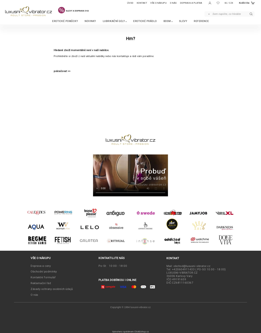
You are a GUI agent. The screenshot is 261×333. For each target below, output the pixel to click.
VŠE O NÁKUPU (158, 3)
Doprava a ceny (41, 265)
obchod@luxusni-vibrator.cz (191, 266)
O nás (34, 294)
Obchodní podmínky (44, 271)
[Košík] (246, 2)
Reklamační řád (41, 283)
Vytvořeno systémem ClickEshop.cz (130, 331)
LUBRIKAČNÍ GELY (114, 21)
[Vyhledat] (208, 14)
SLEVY (183, 21)
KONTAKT (142, 3)
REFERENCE (201, 21)
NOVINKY (90, 21)
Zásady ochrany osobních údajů (52, 289)
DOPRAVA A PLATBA (191, 3)
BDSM (167, 21)
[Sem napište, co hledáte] (233, 14)
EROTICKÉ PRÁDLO (145, 21)
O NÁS (173, 3)
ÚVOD (130, 3)
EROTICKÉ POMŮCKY (65, 21)
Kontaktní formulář (43, 277)
